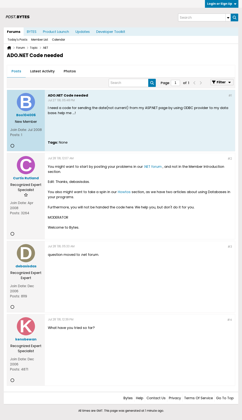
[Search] (204, 17)
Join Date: (18, 129)
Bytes (128, 398)
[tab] (16, 71)
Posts (16, 71)
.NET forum (153, 166)
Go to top (225, 398)
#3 (230, 247)
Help (139, 398)
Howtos (124, 192)
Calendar (58, 40)
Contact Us (156, 398)
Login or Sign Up (221, 4)
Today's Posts (17, 40)
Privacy (175, 398)
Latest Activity (42, 71)
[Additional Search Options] (228, 17)
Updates (82, 31)
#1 (230, 95)
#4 (229, 320)
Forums (13, 31)
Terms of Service (198, 398)
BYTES (31, 31)
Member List (39, 40)
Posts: (15, 134)
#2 (230, 159)
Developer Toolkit (110, 31)
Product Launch (56, 31)
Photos (70, 71)
